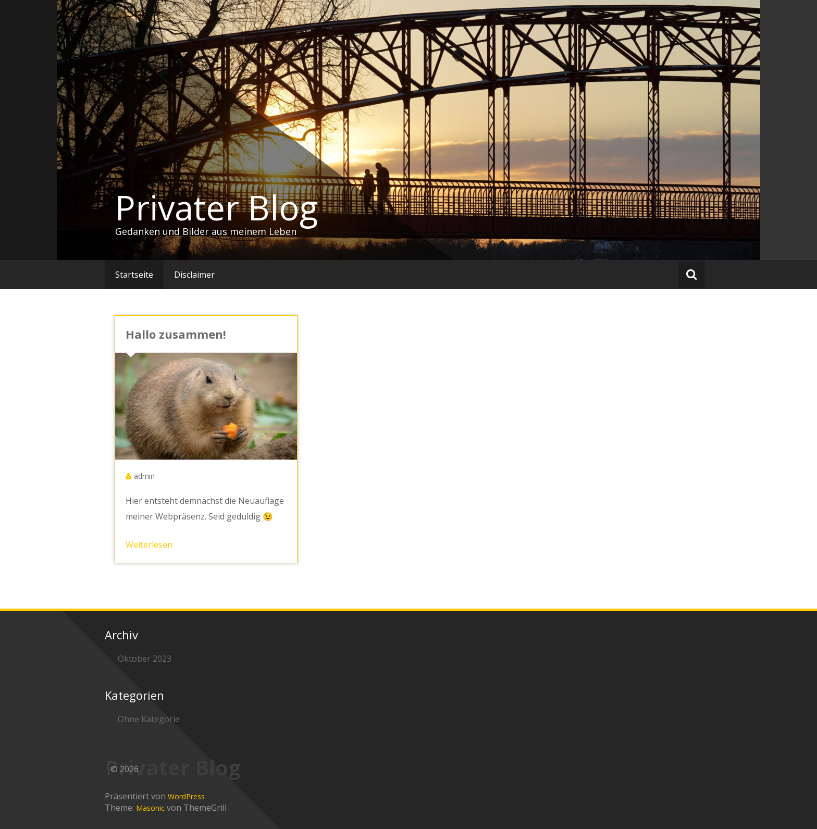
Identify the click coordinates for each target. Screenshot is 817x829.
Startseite (134, 274)
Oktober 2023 (144, 658)
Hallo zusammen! (176, 334)
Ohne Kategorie (149, 719)
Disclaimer (194, 274)
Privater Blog (216, 207)
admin (144, 476)
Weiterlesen (149, 544)
